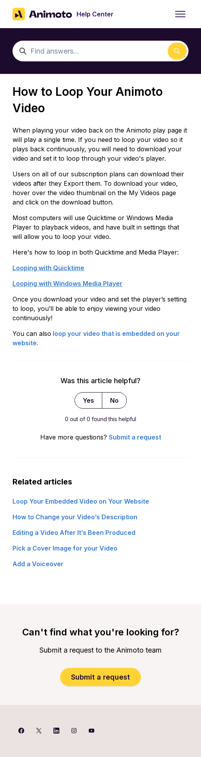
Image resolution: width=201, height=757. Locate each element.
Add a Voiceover (38, 564)
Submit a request (135, 437)
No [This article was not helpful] (114, 400)
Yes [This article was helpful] (88, 400)
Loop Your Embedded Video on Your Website (80, 501)
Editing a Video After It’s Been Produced (73, 532)
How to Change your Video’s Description (74, 517)
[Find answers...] (100, 51)
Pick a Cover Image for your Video (64, 548)
